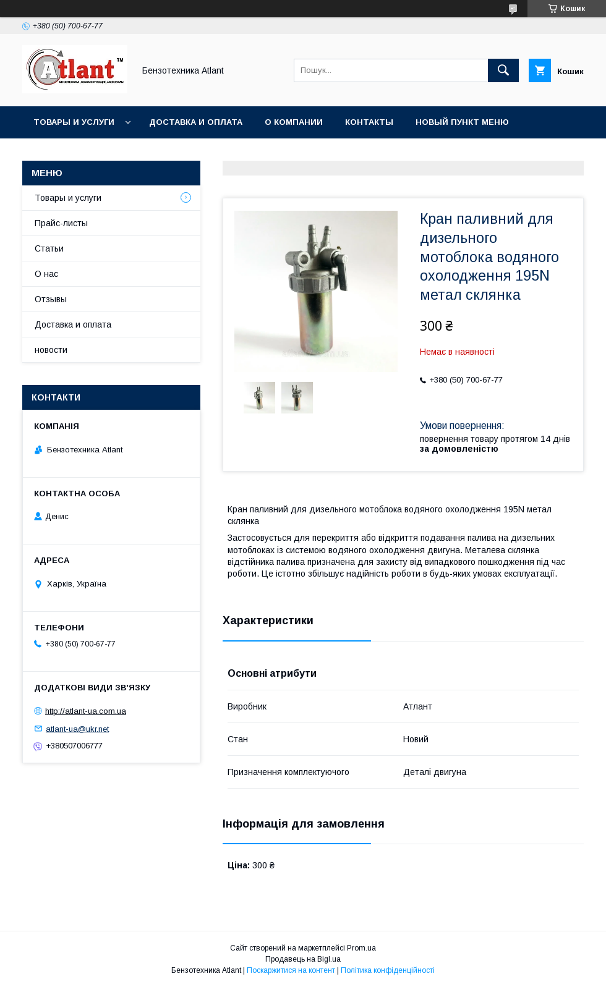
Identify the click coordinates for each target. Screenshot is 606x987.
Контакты (369, 122)
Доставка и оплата (195, 122)
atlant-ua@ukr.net (77, 728)
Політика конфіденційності (388, 970)
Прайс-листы (61, 223)
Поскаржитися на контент (291, 970)
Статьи (49, 248)
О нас (46, 274)
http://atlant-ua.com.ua (85, 711)
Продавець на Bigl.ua (303, 959)
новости (51, 350)
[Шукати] (503, 70)
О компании (294, 122)
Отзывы (51, 299)
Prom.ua (361, 948)
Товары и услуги (73, 122)
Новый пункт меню (462, 122)
